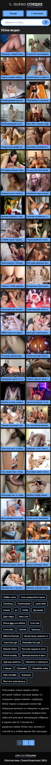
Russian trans (10, 649)
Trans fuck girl (10, 642)
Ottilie (25, 610)
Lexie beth (40, 603)
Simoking (8, 603)
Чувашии (26, 674)
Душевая (38, 610)
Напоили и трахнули (36, 662)
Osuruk (6, 610)
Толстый (34, 623)
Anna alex (8, 629)
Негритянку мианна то (36, 636)
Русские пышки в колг (34, 649)
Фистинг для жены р (14, 681)
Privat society (10, 655)
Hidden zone (9, 597)
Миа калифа (9, 674)
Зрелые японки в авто (34, 655)
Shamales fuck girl (31, 642)
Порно (26, 4)
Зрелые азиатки (12, 662)
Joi (16, 610)
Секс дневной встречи (33, 597)
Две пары (8, 616)
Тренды (13, 13)
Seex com (23, 616)
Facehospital (23, 603)
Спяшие (7, 668)
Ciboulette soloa (40, 668)
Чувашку (36, 629)
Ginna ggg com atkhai (14, 623)
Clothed (22, 629)
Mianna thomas (11, 636)
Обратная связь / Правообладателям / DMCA (25, 760)
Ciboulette (21, 668)
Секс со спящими (25, 755)
